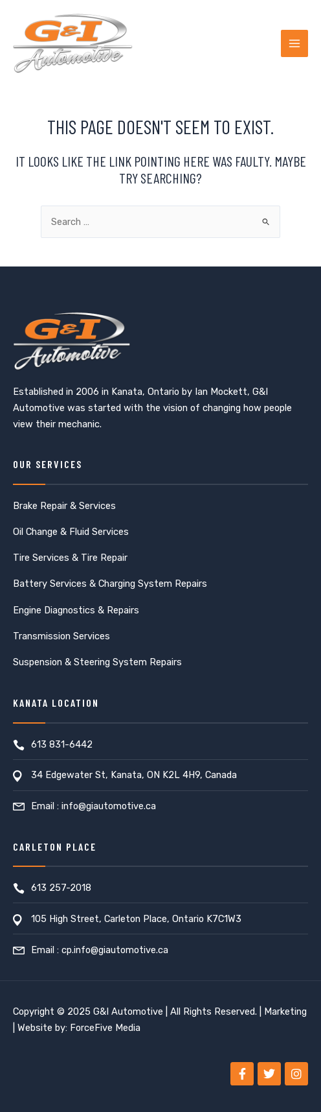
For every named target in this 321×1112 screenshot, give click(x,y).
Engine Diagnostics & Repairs (76, 610)
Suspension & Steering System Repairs (97, 662)
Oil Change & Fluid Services (71, 532)
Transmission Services (61, 636)
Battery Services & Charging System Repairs (110, 583)
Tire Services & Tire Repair (70, 557)
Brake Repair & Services (64, 506)
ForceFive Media (105, 1028)
